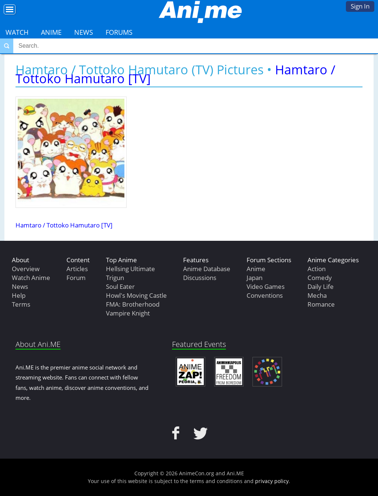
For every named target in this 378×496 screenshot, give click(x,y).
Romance (321, 304)
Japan (254, 277)
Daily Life (320, 286)
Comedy (319, 277)
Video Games (266, 286)
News (83, 32)
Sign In (360, 6)
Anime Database (206, 268)
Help (18, 295)
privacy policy (272, 481)
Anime (51, 32)
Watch (17, 32)
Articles (77, 268)
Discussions (199, 277)
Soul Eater (120, 286)
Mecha (317, 295)
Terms (21, 304)
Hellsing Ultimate (130, 268)
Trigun (115, 277)
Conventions (265, 295)
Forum (76, 277)
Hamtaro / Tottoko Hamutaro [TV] (64, 225)
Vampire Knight (128, 313)
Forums (119, 32)
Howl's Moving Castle (136, 295)
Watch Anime (31, 277)
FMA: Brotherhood (132, 304)
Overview (25, 268)
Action (316, 268)
